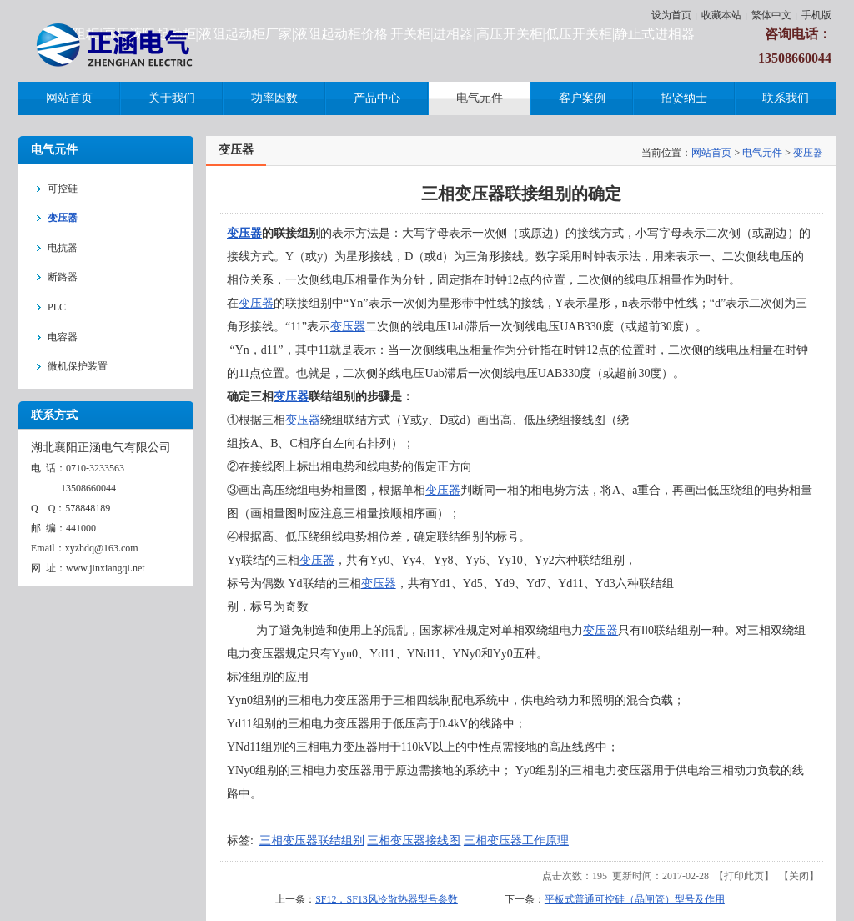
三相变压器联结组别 (311, 840)
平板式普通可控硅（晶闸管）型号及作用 (635, 899)
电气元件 (762, 153)
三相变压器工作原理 (516, 840)
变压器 (808, 153)
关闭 (799, 876)
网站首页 (711, 153)
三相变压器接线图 (413, 840)
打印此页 (744, 876)
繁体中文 (771, 15)
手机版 (816, 15)
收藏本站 (721, 15)
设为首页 (671, 15)
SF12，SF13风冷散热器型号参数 (386, 899)
